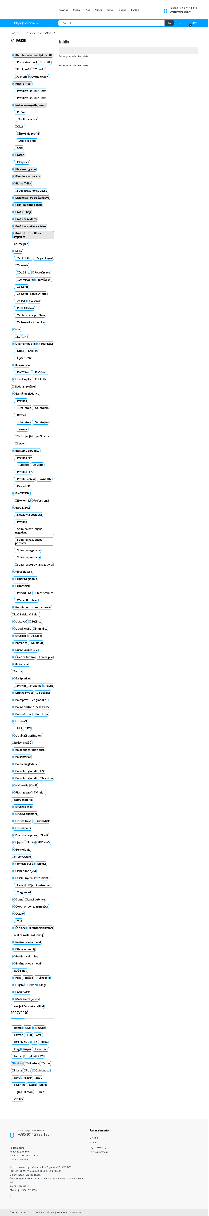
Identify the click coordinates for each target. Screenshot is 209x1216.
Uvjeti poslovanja (98, 1147)
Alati (88, 10)
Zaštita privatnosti (99, 1151)
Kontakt (135, 10)
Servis (110, 10)
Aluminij (98, 10)
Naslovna (63, 10)
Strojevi (76, 10)
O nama (122, 10)
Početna (15, 32)
